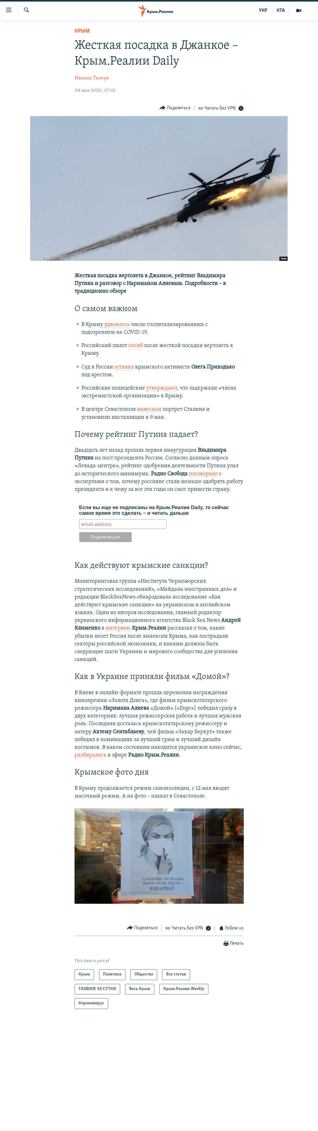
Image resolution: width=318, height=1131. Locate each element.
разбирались (91, 755)
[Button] (175, 108)
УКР (263, 10)
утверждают (161, 388)
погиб (135, 346)
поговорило (203, 474)
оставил (124, 367)
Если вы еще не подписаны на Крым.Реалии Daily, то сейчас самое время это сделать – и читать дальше (154, 510)
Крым (82, 31)
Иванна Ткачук (92, 78)
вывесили (149, 409)
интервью (118, 628)
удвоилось (117, 325)
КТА (281, 10)
